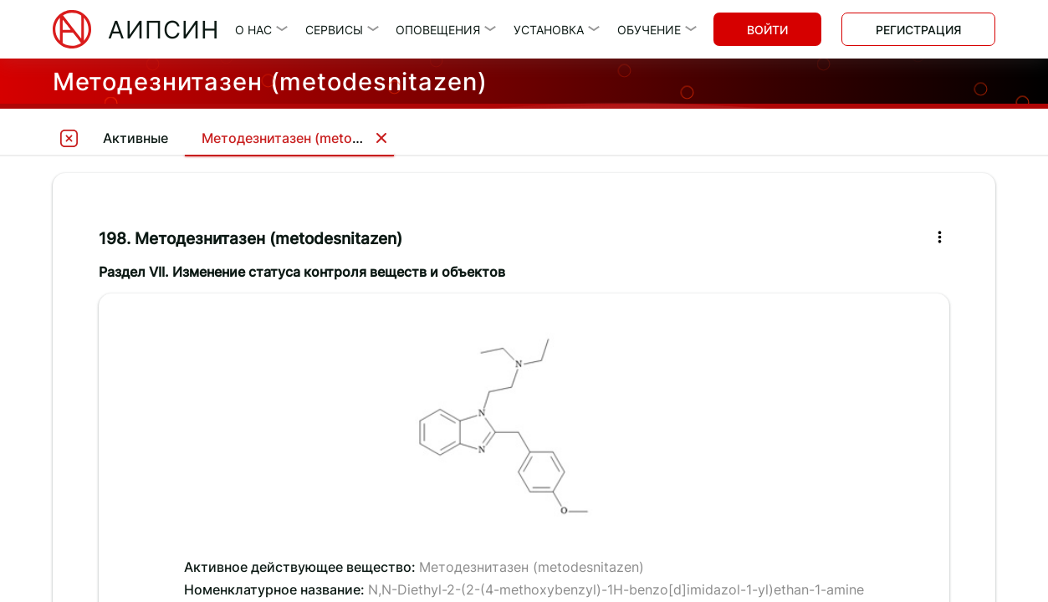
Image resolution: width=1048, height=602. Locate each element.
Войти (767, 30)
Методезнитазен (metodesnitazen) (315, 138)
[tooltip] (69, 137)
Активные (135, 138)
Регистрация (918, 30)
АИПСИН (163, 29)
